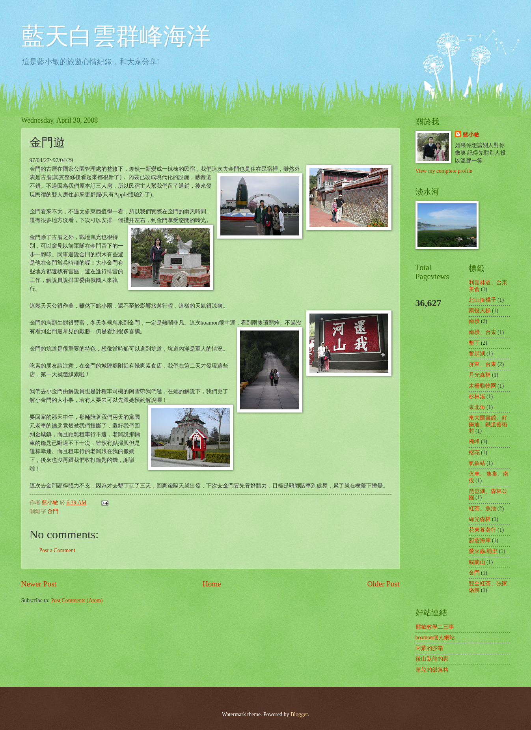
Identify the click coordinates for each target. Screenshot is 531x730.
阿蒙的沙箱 (429, 648)
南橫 (474, 321)
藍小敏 (471, 135)
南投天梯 (480, 311)
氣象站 (477, 463)
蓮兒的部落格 (432, 670)
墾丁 (474, 343)
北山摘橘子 (482, 300)
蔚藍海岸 (480, 540)
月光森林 (480, 375)
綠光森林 (480, 519)
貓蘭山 (477, 562)
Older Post (383, 584)
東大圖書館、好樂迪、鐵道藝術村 (488, 424)
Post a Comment (57, 550)
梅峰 (474, 441)
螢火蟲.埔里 (483, 551)
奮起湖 (477, 354)
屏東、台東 (482, 364)
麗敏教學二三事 (434, 627)
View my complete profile (443, 171)
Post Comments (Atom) (76, 600)
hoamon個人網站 (435, 637)
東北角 (477, 407)
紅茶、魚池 (482, 509)
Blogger (299, 714)
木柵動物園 (482, 386)
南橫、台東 (482, 332)
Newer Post (39, 584)
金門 (52, 511)
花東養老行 (482, 530)
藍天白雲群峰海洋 (116, 36)
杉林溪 (477, 397)
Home (212, 584)
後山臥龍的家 (432, 659)
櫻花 (474, 453)
